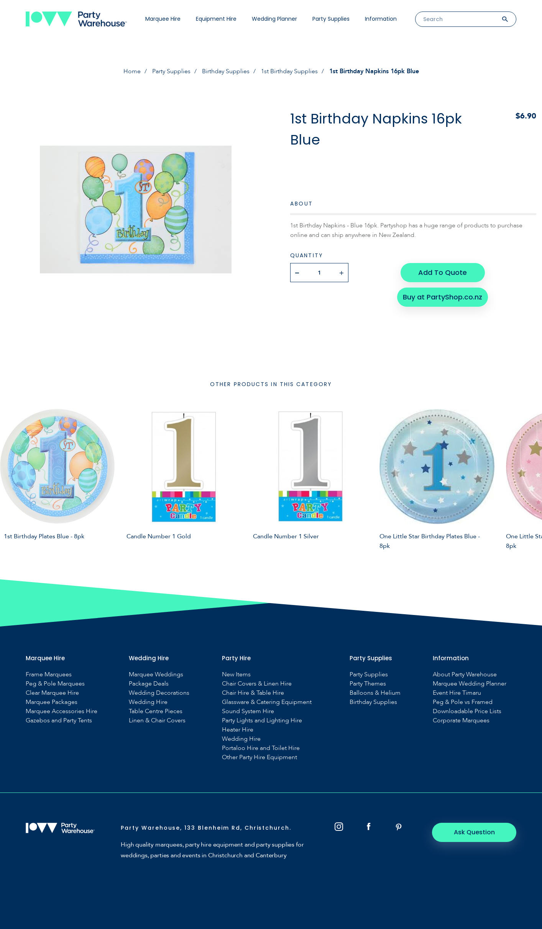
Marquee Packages (51, 702)
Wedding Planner (274, 19)
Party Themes (368, 683)
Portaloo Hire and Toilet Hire (261, 748)
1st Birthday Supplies (289, 71)
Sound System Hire (248, 711)
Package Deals (149, 683)
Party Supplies (331, 19)
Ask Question (474, 832)
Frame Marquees (49, 674)
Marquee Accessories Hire (61, 711)
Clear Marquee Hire (52, 693)
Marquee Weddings (156, 674)
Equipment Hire (216, 19)
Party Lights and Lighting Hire (262, 720)
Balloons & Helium (375, 693)
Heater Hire (237, 729)
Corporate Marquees (461, 720)
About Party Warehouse (465, 674)
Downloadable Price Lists (467, 711)
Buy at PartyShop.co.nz (442, 297)
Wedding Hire (148, 702)
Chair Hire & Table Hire (253, 693)
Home (132, 71)
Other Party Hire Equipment (259, 757)
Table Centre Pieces (155, 711)
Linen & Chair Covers (157, 720)
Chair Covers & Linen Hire (257, 683)
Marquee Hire (163, 19)
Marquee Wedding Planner (469, 683)
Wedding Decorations (159, 693)
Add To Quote (442, 272)
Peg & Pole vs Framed (463, 702)
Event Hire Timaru (457, 693)
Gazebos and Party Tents (59, 720)
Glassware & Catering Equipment (267, 702)
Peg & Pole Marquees (55, 683)
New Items (236, 674)
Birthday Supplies (226, 71)
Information (381, 19)
